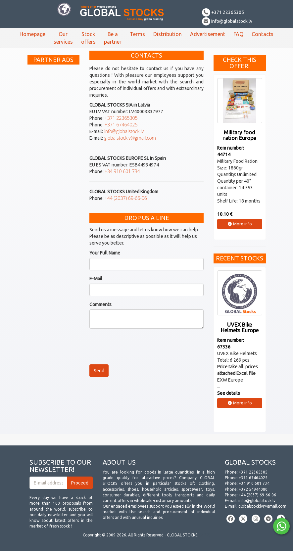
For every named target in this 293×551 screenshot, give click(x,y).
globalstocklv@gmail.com (129, 138)
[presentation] (139, 346)
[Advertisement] (53, 167)
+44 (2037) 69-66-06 (126, 198)
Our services (63, 38)
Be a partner (113, 38)
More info (239, 224)
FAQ (238, 34)
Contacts (262, 34)
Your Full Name (104, 252)
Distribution (167, 34)
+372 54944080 (253, 489)
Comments (100, 304)
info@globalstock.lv (227, 21)
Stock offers (88, 38)
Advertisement (207, 34)
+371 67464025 (121, 124)
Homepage (32, 34)
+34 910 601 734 (122, 171)
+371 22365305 (223, 12)
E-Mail (95, 278)
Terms (137, 34)
